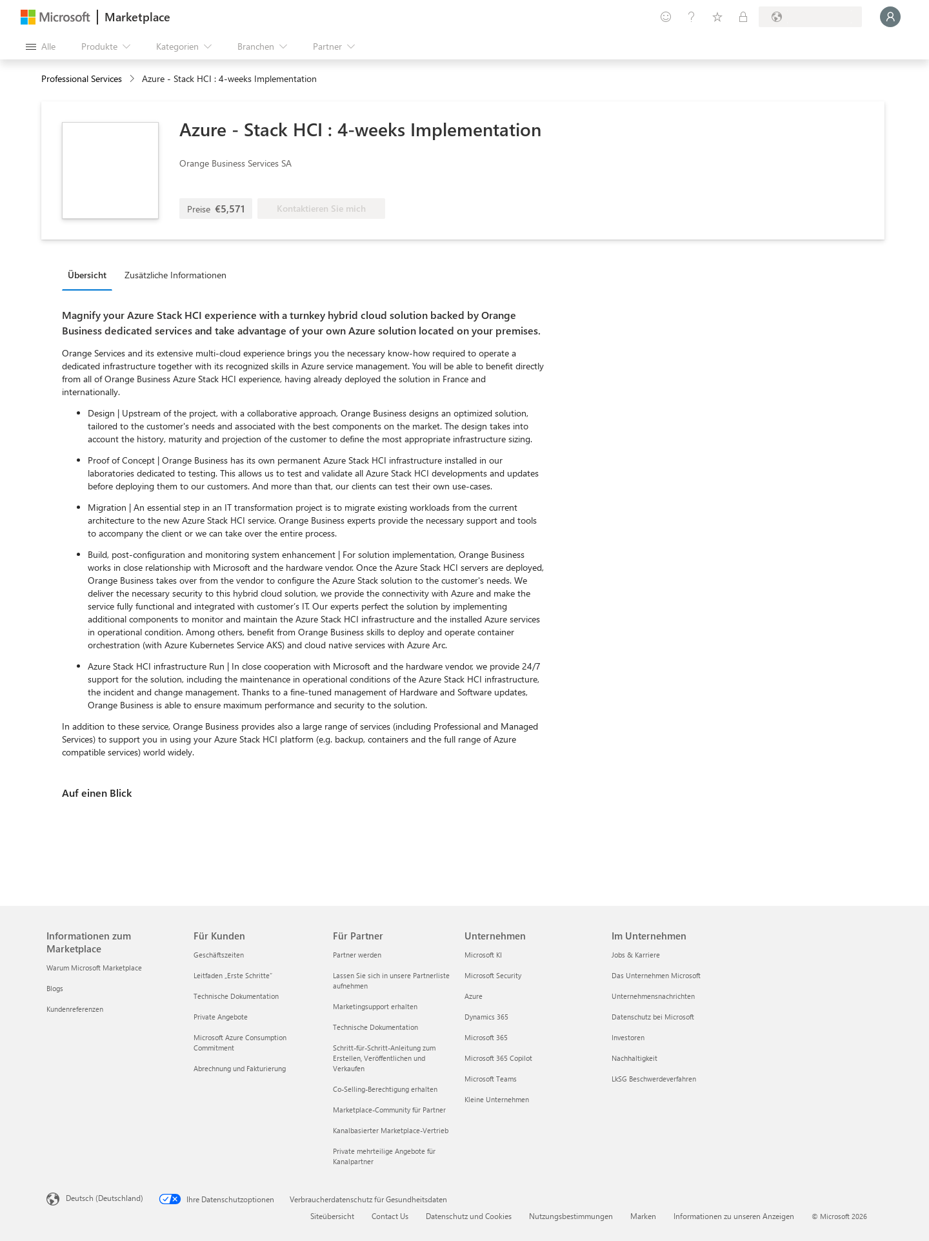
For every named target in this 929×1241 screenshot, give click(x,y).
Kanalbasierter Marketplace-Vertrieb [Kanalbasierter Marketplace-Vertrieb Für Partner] (390, 1130)
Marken (643, 1216)
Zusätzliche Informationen (175, 275)
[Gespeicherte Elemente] (717, 17)
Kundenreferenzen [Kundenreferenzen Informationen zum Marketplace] (74, 1009)
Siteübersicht (332, 1216)
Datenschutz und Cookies (469, 1216)
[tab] (90, 274)
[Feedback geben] (665, 17)
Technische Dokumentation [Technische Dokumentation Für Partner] (375, 1027)
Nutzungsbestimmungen (571, 1216)
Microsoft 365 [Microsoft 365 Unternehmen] (486, 1037)
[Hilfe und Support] (691, 17)
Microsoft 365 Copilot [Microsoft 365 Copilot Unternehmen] (498, 1058)
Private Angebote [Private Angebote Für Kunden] (221, 1016)
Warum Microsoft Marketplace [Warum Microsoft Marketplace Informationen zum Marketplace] (94, 967)
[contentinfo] (133, 79)
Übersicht (87, 275)
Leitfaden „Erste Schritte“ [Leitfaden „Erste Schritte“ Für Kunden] (233, 975)
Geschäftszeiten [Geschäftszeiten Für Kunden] (219, 954)
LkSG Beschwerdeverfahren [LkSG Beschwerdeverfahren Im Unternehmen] (654, 1078)
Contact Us (390, 1216)
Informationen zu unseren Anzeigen (734, 1216)
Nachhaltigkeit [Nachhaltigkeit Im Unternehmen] (634, 1058)
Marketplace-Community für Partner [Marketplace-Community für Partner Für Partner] (389, 1109)
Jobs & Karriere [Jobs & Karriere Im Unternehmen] (636, 954)
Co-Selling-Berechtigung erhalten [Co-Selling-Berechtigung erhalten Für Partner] (385, 1089)
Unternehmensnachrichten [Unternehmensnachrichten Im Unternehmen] (653, 996)
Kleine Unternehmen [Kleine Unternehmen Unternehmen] (496, 1099)
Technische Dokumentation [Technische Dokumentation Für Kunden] (236, 996)
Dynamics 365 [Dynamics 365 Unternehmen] (486, 1016)
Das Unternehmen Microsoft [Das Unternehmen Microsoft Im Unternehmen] (656, 975)
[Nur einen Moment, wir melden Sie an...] (890, 16)
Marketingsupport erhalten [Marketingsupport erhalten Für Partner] (375, 1006)
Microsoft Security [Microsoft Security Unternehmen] (492, 975)
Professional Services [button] (81, 78)
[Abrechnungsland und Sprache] (810, 16)
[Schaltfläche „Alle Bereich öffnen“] (41, 46)
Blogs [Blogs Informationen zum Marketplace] (54, 988)
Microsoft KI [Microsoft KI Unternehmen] (483, 954)
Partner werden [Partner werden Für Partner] (357, 954)
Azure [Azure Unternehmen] (473, 996)
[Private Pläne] (743, 17)
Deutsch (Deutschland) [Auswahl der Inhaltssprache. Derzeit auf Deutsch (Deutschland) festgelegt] (104, 1198)
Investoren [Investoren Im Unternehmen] (628, 1037)
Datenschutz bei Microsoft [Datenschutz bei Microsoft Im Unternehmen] (653, 1016)
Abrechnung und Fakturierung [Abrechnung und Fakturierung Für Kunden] (240, 1068)
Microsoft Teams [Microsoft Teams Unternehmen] (490, 1078)
